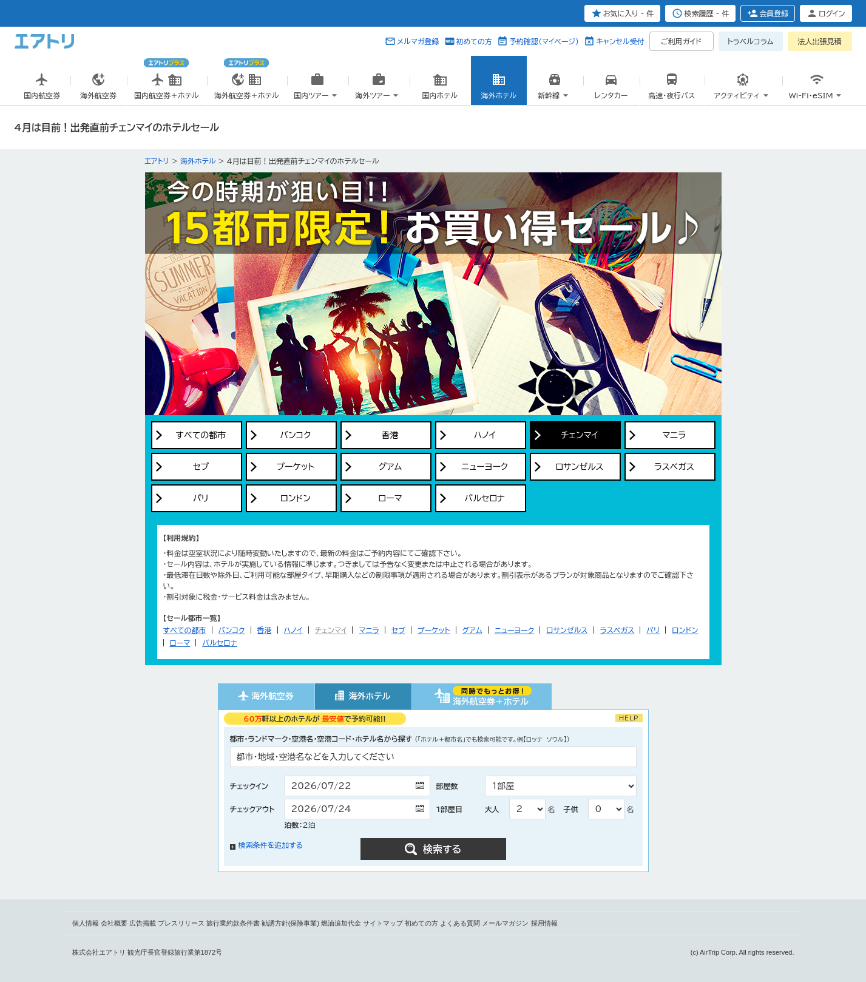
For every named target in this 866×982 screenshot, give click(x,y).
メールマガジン (505, 923)
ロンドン (685, 630)
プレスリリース (181, 923)
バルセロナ (219, 642)
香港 (264, 630)
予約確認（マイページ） (544, 41)
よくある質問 (460, 923)
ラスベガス (617, 630)
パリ (653, 630)
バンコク (231, 630)
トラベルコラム (750, 41)
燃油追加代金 (341, 923)
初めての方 (474, 41)
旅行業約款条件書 (233, 923)
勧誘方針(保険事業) (290, 923)
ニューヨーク (515, 630)
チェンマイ (331, 630)
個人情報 (85, 923)
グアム (472, 630)
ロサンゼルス (566, 630)
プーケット (434, 630)
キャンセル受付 (620, 41)
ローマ (180, 642)
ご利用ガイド (681, 41)
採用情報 (544, 923)
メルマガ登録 (418, 41)
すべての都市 (184, 630)
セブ (398, 630)
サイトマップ (383, 923)
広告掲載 (142, 923)
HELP (629, 718)
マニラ (369, 630)
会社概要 (114, 923)
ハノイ (293, 630)
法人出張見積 (820, 41)
